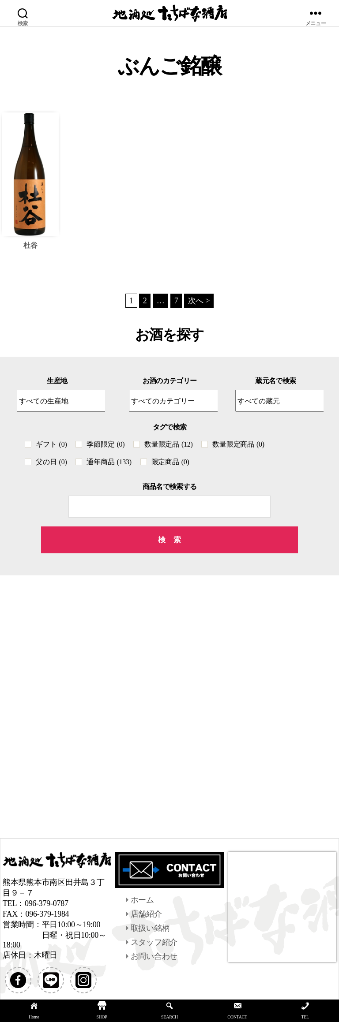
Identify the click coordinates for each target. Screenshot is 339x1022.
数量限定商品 (238, 444)
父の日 (51, 462)
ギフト (51, 444)
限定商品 (170, 462)
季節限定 (105, 444)
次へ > (199, 300)
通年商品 (109, 462)
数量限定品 (168, 444)
